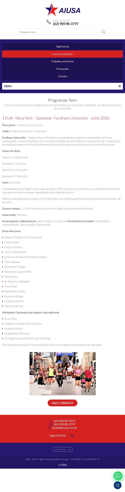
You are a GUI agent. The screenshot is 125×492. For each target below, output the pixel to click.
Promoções (62, 68)
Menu (8, 86)
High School (62, 46)
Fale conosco (62, 403)
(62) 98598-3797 (65, 24)
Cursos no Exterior (62, 54)
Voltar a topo (60, 449)
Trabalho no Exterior (62, 61)
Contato (62, 76)
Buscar (103, 32)
